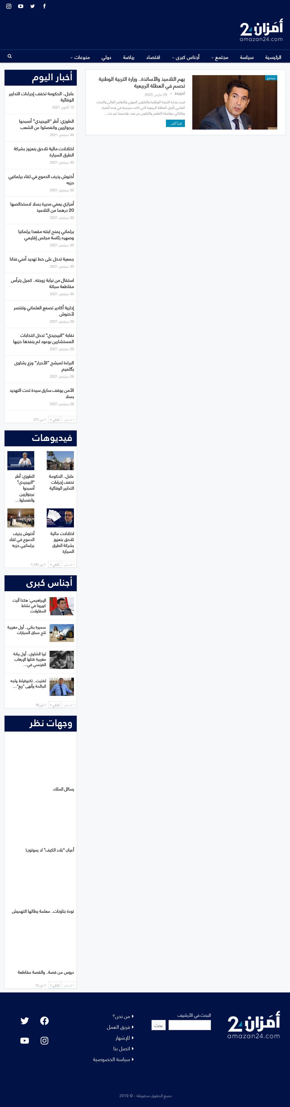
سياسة (247, 56)
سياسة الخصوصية (111, 1058)
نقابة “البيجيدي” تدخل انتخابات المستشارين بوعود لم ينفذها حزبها (43, 338)
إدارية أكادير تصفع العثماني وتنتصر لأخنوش (44, 310)
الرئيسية (273, 56)
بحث (159, 1025)
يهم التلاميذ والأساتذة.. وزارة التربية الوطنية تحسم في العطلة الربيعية (142, 82)
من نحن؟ (121, 1015)
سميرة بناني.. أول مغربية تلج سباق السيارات (26, 629)
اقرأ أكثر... (175, 123)
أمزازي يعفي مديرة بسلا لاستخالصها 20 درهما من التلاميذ (42, 206)
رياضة (129, 56)
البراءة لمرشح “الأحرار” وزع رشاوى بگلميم (44, 365)
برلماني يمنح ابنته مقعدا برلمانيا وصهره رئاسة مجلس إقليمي (46, 234)
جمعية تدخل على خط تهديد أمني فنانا (42, 258)
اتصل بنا (121, 1048)
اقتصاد (153, 56)
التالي (54, 419)
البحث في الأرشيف (194, 1015)
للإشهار (123, 1037)
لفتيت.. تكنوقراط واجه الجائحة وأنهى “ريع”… (28, 683)
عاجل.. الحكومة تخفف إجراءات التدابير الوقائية (41, 96)
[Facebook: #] (44, 1020)
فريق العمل (118, 1026)
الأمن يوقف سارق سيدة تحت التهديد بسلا (42, 393)
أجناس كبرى (188, 56)
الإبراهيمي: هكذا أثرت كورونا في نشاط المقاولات (29, 605)
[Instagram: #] (44, 1040)
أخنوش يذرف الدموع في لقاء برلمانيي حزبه (41, 179)
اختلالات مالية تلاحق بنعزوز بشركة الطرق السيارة (44, 151)
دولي (107, 56)
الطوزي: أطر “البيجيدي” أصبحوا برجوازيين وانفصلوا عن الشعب (46, 124)
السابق (69, 419)
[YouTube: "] (24, 1040)
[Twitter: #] (24, 1020)
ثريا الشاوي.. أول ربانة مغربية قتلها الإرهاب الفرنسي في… (29, 659)
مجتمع (221, 56)
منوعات (82, 56)
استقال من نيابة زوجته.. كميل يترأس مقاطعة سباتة (42, 283)
